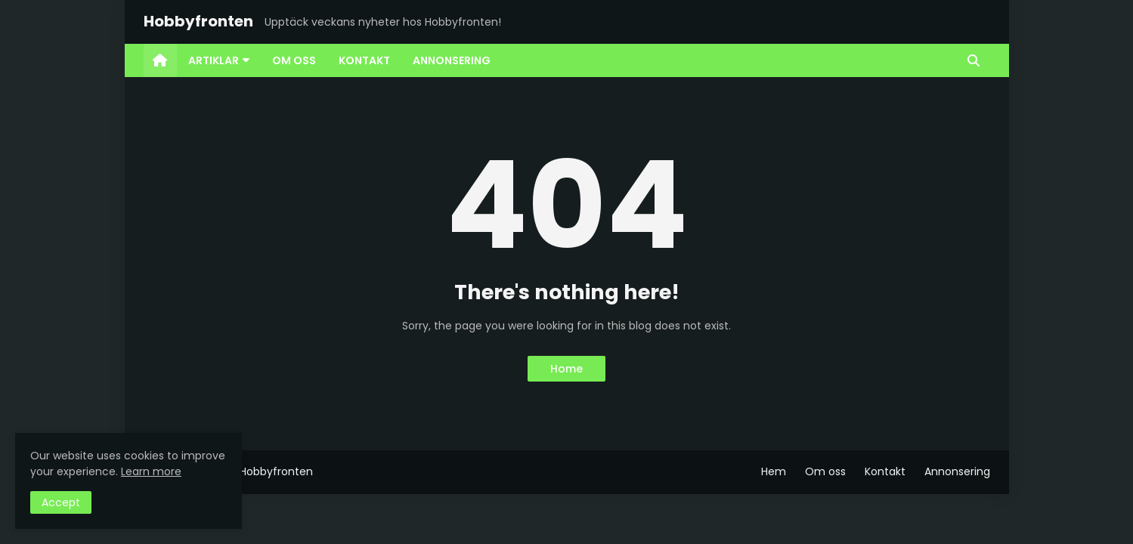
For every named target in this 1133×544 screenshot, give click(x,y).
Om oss (825, 471)
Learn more (151, 471)
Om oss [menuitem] (294, 60)
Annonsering (957, 471)
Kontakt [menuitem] (364, 60)
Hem (773, 471)
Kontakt (885, 471)
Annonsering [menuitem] (452, 60)
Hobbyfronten (198, 21)
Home (566, 368)
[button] (973, 60)
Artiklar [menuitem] (213, 60)
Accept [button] (61, 502)
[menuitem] (160, 60)
